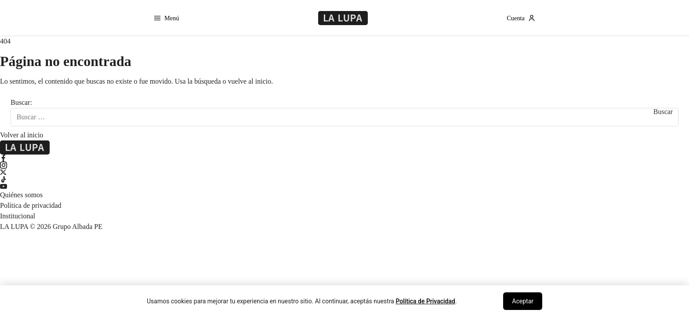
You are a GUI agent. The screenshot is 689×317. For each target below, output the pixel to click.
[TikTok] (344, 179)
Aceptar (522, 301)
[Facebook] (344, 158)
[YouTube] (344, 186)
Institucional (17, 216)
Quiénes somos (21, 195)
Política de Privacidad (425, 301)
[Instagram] (344, 165)
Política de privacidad (31, 205)
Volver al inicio (21, 135)
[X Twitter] (344, 172)
